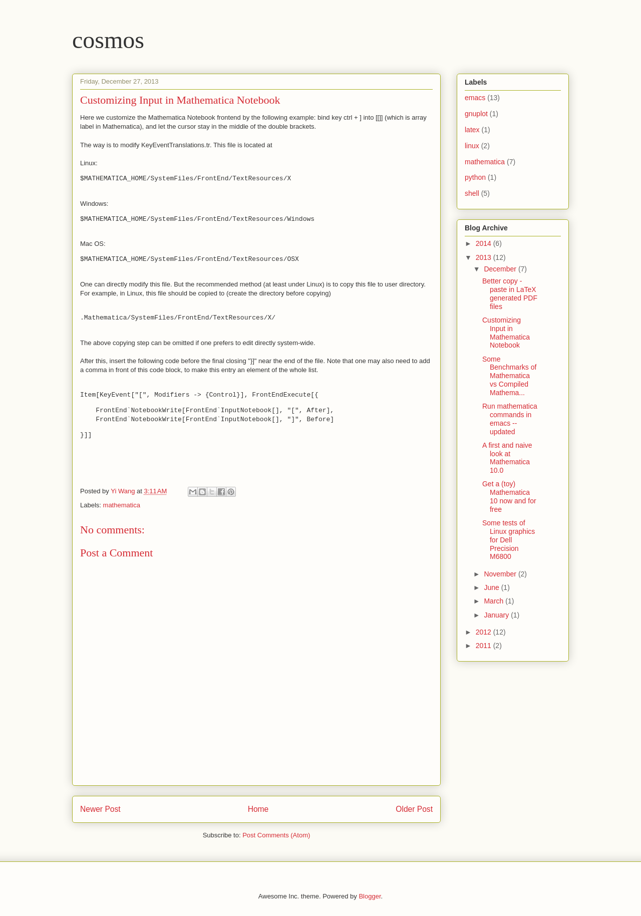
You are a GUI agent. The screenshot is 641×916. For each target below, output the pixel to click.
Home (258, 809)
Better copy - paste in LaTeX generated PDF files (509, 293)
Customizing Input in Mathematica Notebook (506, 332)
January (497, 615)
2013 (484, 257)
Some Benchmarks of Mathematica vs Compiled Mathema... (509, 376)
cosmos (108, 40)
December (501, 269)
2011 (484, 646)
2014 (484, 243)
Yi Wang (124, 491)
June (492, 587)
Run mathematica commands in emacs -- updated (509, 418)
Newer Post (100, 809)
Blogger (370, 896)
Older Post (414, 809)
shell (472, 193)
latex (472, 130)
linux (472, 146)
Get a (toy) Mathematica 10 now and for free (509, 496)
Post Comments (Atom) (276, 835)
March (494, 601)
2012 (484, 632)
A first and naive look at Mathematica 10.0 (507, 457)
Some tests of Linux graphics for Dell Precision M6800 (508, 539)
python (475, 177)
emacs (475, 98)
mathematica (121, 505)
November (501, 574)
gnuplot (476, 114)
